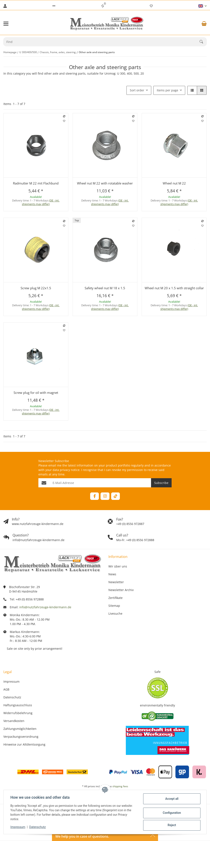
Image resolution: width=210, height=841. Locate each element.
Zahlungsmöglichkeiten (19, 729)
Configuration (172, 812)
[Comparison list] (102, 6)
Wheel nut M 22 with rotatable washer (105, 183)
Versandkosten (13, 721)
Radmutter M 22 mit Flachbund (36, 183)
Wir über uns (117, 566)
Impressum (17, 827)
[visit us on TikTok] (115, 496)
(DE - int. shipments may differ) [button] (40, 202)
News (112, 574)
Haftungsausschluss (17, 705)
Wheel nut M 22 (174, 183)
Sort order (137, 90)
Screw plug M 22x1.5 (36, 288)
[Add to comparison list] (64, 116)
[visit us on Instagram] (105, 496)
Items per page (167, 90)
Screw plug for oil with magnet (36, 392)
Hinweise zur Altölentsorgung (24, 744)
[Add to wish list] (64, 121)
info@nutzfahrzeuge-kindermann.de (45, 607)
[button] (54, 6)
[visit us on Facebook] (94, 496)
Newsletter (116, 582)
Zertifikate (115, 598)
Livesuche (115, 613)
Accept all (171, 798)
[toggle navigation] (5, 23)
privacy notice (70, 470)
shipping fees (120, 786)
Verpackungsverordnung (20, 737)
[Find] (203, 41)
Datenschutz (37, 827)
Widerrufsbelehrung (17, 713)
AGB (6, 689)
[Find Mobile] (101, 41)
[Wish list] (151, 6)
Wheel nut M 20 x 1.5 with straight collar (174, 288)
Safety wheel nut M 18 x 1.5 (105, 288)
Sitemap (114, 606)
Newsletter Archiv (121, 590)
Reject (172, 825)
